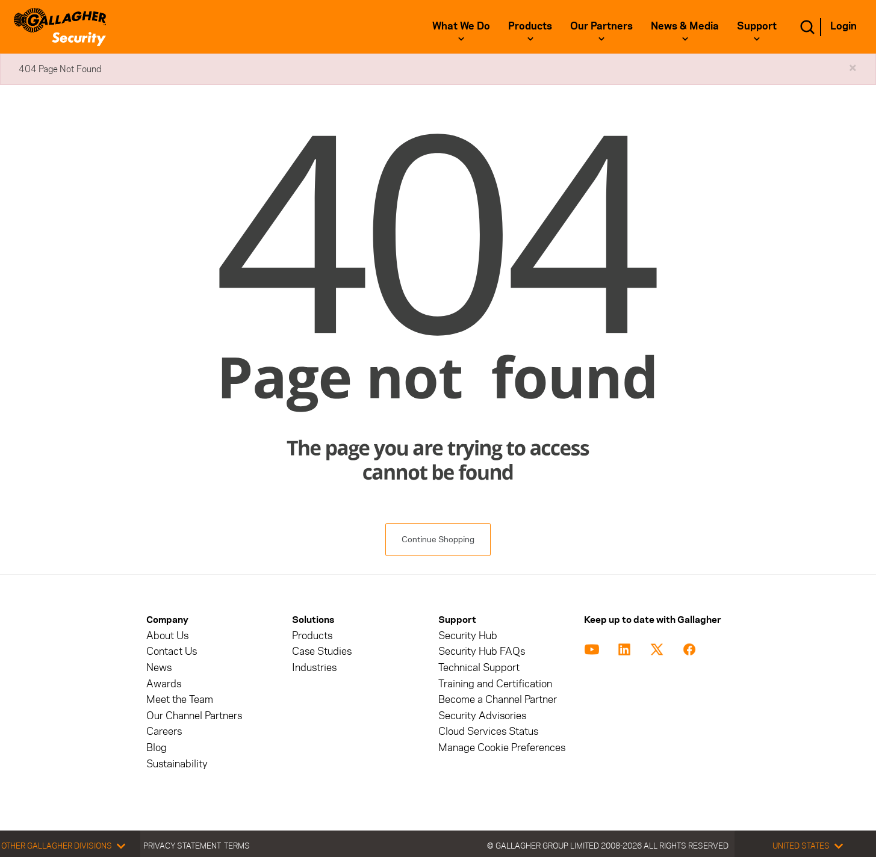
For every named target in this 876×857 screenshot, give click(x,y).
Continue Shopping (438, 539)
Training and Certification (495, 684)
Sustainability (177, 764)
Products (530, 26)
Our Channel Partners (194, 716)
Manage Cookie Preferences (501, 747)
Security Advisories (482, 716)
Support (757, 26)
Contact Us (171, 651)
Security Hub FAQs (481, 651)
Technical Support (479, 667)
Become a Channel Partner (497, 699)
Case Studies (322, 651)
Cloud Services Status (488, 731)
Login (843, 26)
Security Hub (467, 636)
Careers (164, 731)
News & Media (685, 26)
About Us (167, 636)
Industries (314, 667)
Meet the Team (179, 699)
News (159, 667)
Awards (163, 684)
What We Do (461, 26)
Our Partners (601, 26)
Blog (156, 747)
